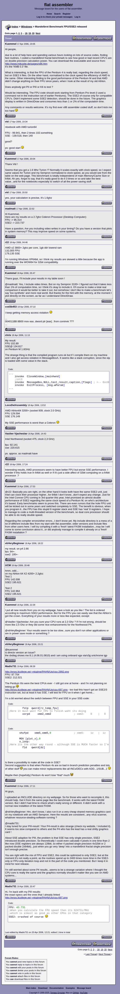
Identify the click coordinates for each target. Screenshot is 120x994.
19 (30, 33)
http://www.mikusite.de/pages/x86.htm (26, 63)
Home (49, 14)
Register (66, 14)
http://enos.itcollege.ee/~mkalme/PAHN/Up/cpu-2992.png (37, 671)
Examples (70, 988)
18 (26, 33)
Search (57, 14)
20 (33, 33)
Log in (77, 17)
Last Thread (91, 954)
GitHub (76, 993)
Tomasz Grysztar (57, 993)
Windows (26, 26)
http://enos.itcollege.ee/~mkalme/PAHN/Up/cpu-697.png (36, 689)
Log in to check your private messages (55, 17)
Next (38, 33)
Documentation (57, 988)
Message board (84, 988)
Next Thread (105, 954)
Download (43, 988)
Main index (31, 988)
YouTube (83, 993)
